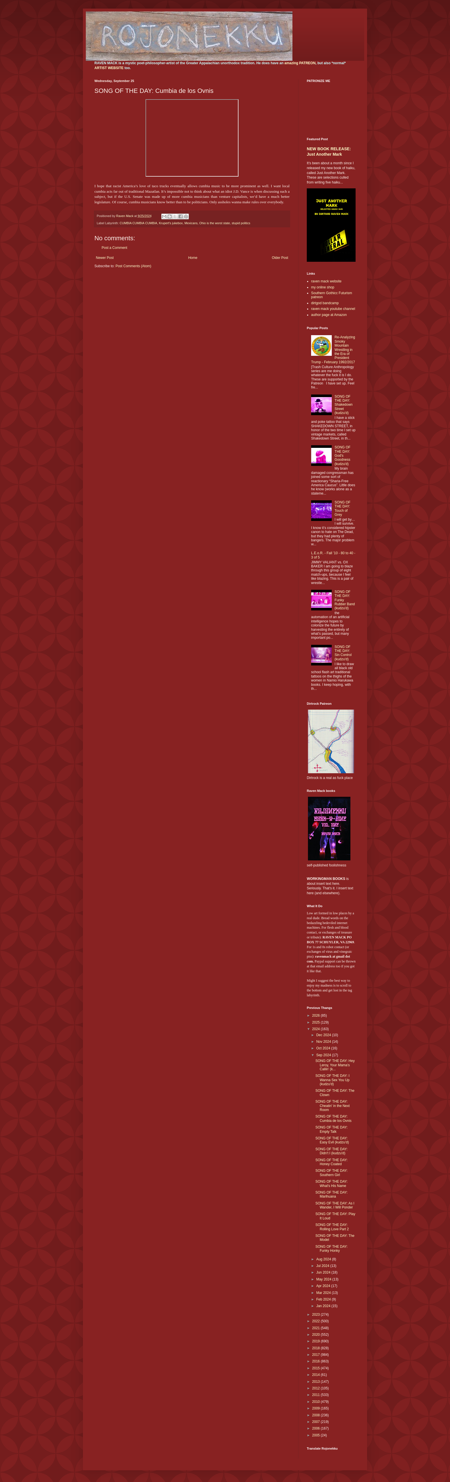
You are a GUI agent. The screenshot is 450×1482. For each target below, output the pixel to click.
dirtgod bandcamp (325, 303)
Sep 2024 (324, 1055)
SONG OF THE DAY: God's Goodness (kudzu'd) (342, 455)
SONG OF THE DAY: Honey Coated (331, 1162)
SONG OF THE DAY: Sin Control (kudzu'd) (343, 653)
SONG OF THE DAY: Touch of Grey (342, 508)
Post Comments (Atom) (133, 266)
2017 (316, 1355)
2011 (316, 1395)
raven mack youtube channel (333, 309)
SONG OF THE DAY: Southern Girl (331, 1173)
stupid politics (241, 223)
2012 (316, 1388)
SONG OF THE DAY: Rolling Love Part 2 (332, 1227)
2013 (316, 1382)
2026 (316, 1016)
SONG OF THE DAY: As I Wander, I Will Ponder (334, 1205)
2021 (316, 1328)
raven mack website (326, 281)
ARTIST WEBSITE (108, 68)
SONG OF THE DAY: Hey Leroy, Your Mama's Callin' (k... (335, 1065)
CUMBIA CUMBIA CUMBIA (138, 223)
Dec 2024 (324, 1035)
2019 (316, 1341)
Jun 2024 (323, 1272)
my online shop (322, 287)
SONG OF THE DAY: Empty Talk (331, 1129)
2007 (316, 1422)
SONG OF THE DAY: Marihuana (331, 1194)
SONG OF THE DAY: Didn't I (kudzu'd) (331, 1151)
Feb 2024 (324, 1299)
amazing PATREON (299, 63)
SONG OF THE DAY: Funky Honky (331, 1249)
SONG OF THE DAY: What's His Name (331, 1184)
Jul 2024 (323, 1266)
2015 (316, 1368)
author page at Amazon (329, 315)
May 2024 (324, 1279)
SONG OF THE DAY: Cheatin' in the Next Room (332, 1106)
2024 (316, 1029)
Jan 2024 (323, 1306)
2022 (316, 1321)
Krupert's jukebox (171, 223)
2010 (316, 1402)
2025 (316, 1022)
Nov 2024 (324, 1042)
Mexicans (191, 223)
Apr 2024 (323, 1286)
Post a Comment (114, 248)
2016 (316, 1361)
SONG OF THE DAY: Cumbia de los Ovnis (333, 1118)
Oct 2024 (323, 1048)
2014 (316, 1375)
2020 (316, 1335)
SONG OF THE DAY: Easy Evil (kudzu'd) (332, 1140)
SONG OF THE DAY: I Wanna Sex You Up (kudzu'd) (332, 1080)
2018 (316, 1348)
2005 (316, 1435)
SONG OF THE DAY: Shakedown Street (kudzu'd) (344, 405)
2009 (316, 1408)
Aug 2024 (324, 1259)
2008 (316, 1415)
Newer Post (105, 258)
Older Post (280, 258)
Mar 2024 (324, 1293)
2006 (316, 1428)
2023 (316, 1315)
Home (192, 258)
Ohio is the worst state (214, 223)
